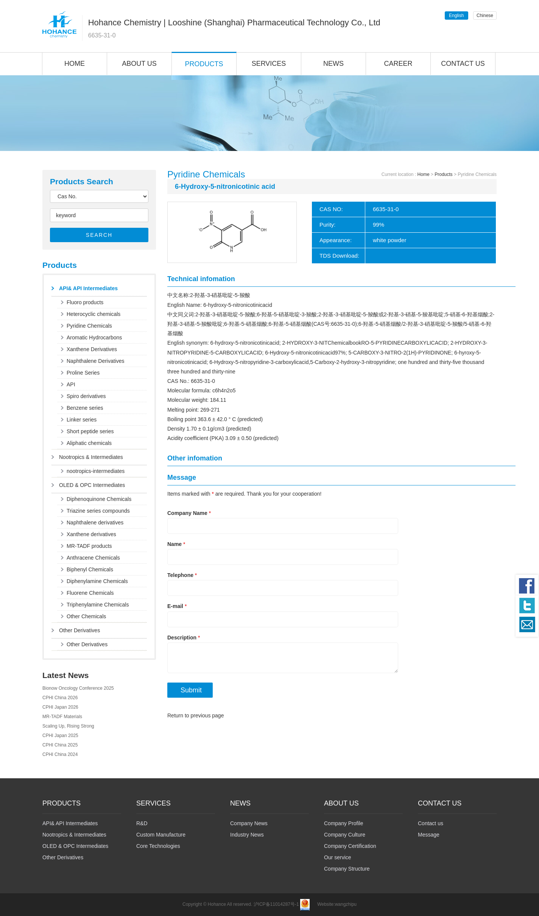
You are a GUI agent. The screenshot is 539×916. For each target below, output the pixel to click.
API (71, 384)
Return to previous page (195, 715)
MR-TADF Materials (62, 716)
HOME (74, 63)
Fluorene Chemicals (90, 593)
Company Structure (347, 869)
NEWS (333, 63)
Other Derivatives (79, 630)
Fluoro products (85, 302)
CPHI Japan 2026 (60, 707)
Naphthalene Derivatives (96, 361)
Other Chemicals (86, 616)
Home (423, 174)
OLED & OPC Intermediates (92, 485)
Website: (326, 904)
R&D (142, 823)
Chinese (485, 15)
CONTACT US (462, 63)
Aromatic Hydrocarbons (94, 337)
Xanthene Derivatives (92, 349)
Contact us (430, 823)
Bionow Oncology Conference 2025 (78, 688)
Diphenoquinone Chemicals (99, 499)
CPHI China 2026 (60, 697)
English (456, 15)
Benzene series (85, 408)
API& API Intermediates (88, 288)
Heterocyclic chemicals (93, 314)
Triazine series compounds (98, 511)
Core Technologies (158, 846)
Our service (337, 857)
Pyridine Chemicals (89, 326)
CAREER (398, 63)
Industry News (247, 835)
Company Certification (350, 846)
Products (443, 174)
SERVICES (269, 63)
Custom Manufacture (160, 835)
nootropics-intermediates (96, 471)
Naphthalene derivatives (95, 522)
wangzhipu (346, 904)
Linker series (82, 420)
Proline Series (83, 373)
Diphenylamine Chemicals (97, 581)
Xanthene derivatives (91, 534)
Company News (249, 823)
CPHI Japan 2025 (60, 735)
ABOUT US (139, 63)
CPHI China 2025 (60, 745)
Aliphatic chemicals (89, 443)
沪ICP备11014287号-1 (276, 904)
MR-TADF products (89, 546)
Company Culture (344, 835)
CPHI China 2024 (60, 754)
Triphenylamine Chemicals (98, 605)
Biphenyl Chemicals (90, 569)
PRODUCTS (204, 64)
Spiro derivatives (86, 396)
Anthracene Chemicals (93, 558)
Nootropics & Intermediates (91, 457)
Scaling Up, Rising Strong (68, 726)
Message (428, 835)
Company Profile (343, 823)
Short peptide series (90, 431)
